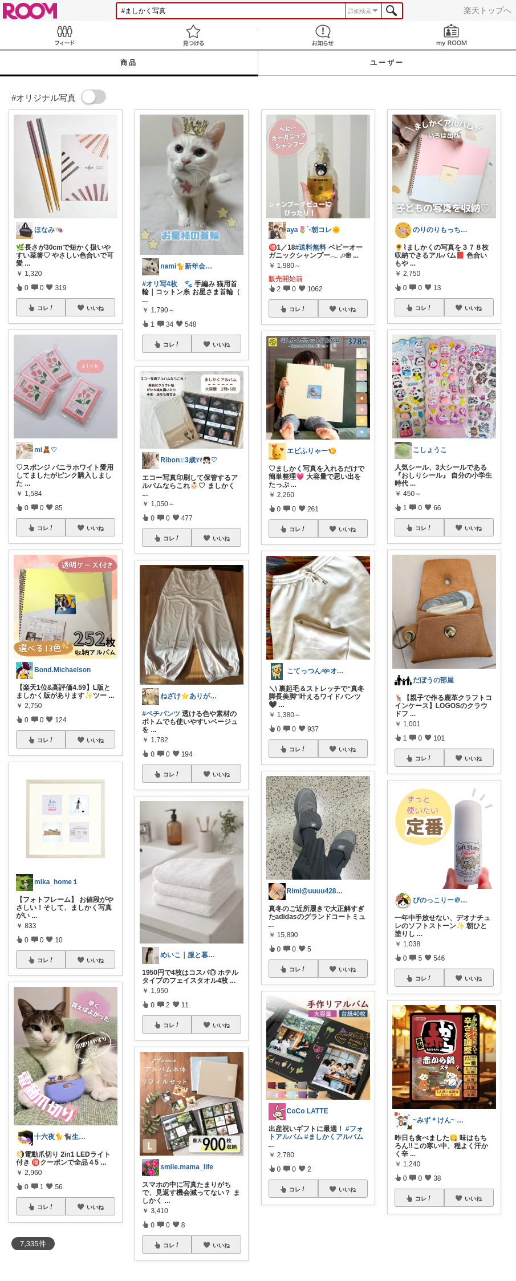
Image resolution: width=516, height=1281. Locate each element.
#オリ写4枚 (159, 284)
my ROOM (451, 35)
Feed (64, 35)
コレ (45, 308)
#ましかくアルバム (333, 1137)
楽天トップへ (487, 10)
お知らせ (322, 35)
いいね (95, 308)
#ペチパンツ (161, 714)
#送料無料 (311, 247)
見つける (193, 35)
